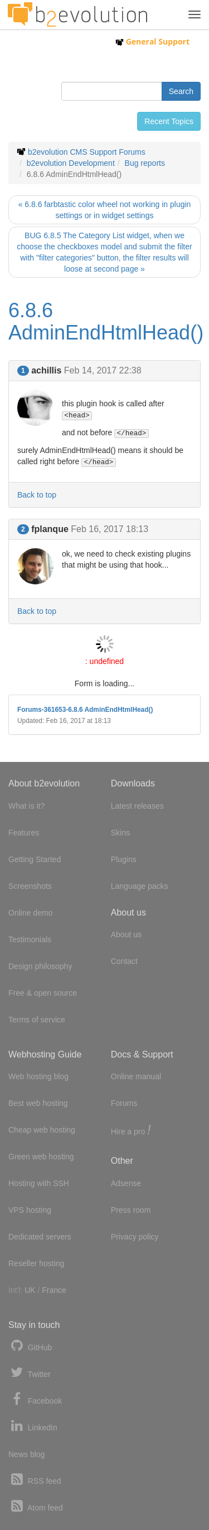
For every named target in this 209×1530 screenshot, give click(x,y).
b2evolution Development (71, 163)
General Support (152, 41)
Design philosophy (40, 966)
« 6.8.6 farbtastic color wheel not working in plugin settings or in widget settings (104, 210)
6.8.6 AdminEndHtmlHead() (105, 321)
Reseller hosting (36, 1263)
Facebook (35, 1399)
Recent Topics (168, 121)
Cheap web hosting (41, 1129)
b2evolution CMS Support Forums (86, 151)
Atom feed (35, 1506)
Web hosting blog (38, 1076)
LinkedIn (32, 1426)
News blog (26, 1454)
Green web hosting (41, 1156)
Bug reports (145, 163)
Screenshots (30, 886)
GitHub (30, 1346)
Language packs (139, 886)
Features (23, 832)
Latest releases (137, 805)
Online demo (30, 912)
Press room (131, 1210)
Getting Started (34, 859)
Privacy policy (135, 1236)
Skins (120, 832)
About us (126, 934)
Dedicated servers (39, 1236)
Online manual (136, 1076)
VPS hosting (29, 1210)
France (54, 1290)
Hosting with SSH (38, 1183)
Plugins (124, 859)
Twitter (29, 1373)
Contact (124, 961)
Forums (124, 1103)
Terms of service (36, 1019)
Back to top (36, 494)
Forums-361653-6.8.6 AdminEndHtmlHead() (85, 710)
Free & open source (42, 992)
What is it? (26, 805)
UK (30, 1290)
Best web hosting (38, 1103)
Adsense (126, 1183)
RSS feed (34, 1479)
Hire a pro (131, 1130)
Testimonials (29, 939)
